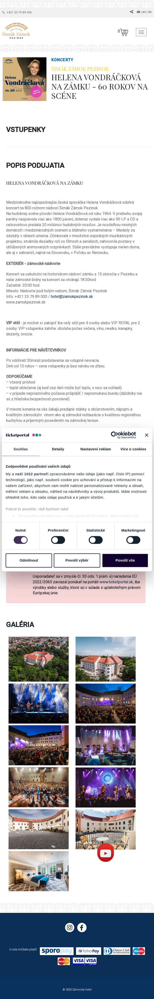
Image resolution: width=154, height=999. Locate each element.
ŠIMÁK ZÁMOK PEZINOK (80, 68)
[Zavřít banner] (146, 435)
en (144, 12)
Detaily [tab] (58, 449)
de (150, 12)
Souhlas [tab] (20, 449)
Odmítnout (29, 560)
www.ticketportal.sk (116, 582)
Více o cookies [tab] (133, 449)
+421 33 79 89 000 (19, 12)
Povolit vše (125, 560)
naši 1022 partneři (32, 474)
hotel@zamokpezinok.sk (72, 296)
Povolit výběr (77, 560)
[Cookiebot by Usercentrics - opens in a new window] (114, 435)
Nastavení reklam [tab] (95, 449)
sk (138, 12)
